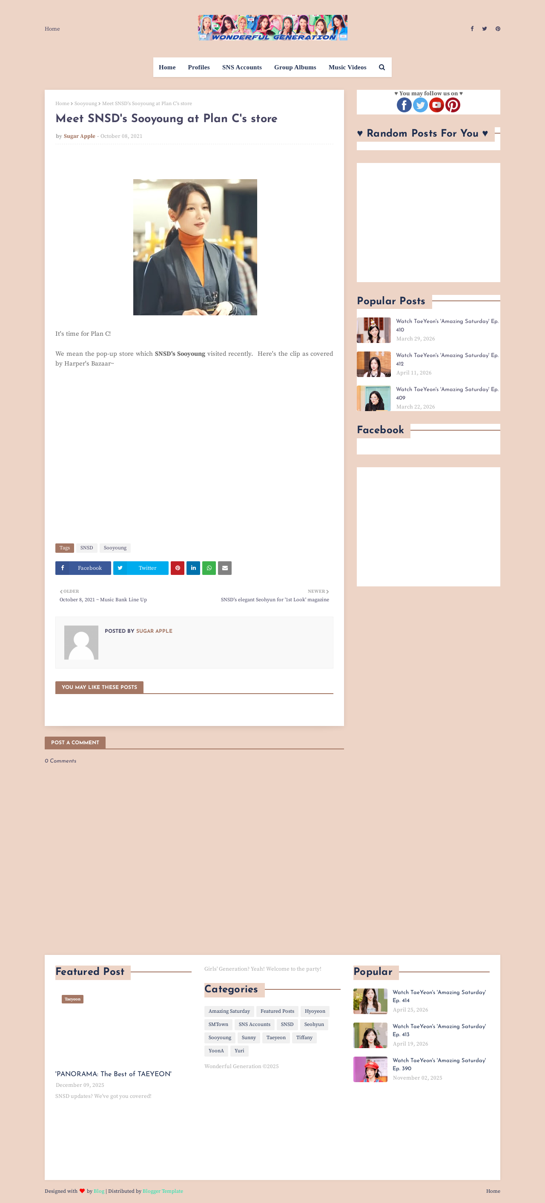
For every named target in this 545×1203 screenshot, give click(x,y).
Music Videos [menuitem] (348, 67)
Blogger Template (163, 1191)
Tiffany (304, 1037)
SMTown (218, 1024)
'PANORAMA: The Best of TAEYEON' (113, 1074)
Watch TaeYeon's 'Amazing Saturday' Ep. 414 (439, 997)
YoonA (216, 1051)
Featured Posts (277, 1011)
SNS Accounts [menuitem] (242, 67)
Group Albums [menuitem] (295, 67)
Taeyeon (276, 1037)
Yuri (239, 1051)
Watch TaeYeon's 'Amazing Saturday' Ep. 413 (439, 1031)
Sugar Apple (79, 136)
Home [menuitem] (167, 67)
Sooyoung (86, 103)
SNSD (86, 548)
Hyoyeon (315, 1011)
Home (52, 29)
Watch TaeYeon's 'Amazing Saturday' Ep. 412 (447, 360)
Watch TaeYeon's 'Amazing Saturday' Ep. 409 (447, 394)
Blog (99, 1191)
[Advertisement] (428, 222)
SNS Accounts (254, 1024)
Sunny (249, 1037)
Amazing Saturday (229, 1011)
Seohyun (314, 1024)
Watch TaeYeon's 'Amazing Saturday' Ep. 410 (447, 326)
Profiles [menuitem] (199, 67)
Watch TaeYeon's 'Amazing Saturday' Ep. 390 (439, 1065)
